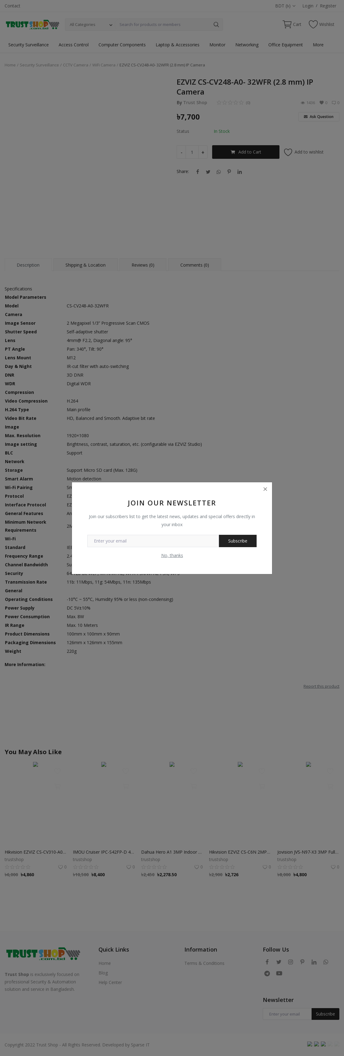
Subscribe (237, 541)
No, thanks (172, 555)
